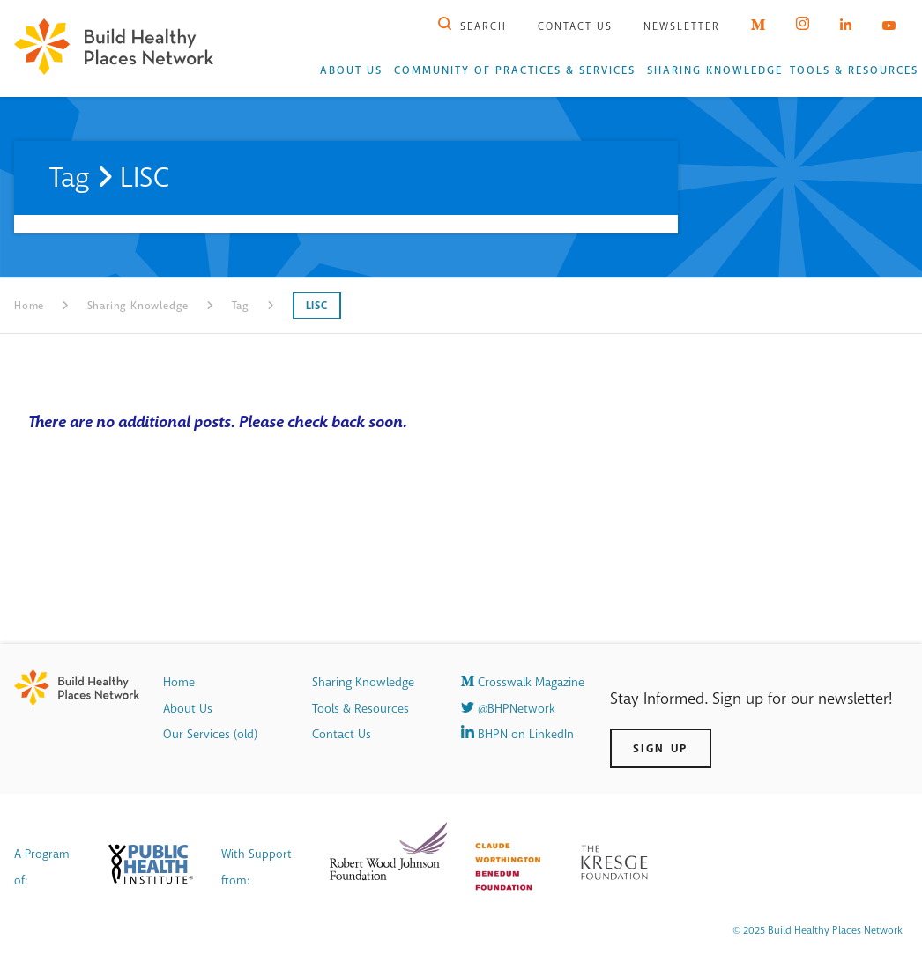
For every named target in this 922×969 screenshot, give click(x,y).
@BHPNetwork (508, 708)
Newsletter (681, 26)
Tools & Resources (854, 70)
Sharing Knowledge (715, 70)
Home (29, 306)
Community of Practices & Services (515, 70)
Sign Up (660, 748)
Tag (240, 306)
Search (472, 26)
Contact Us (575, 26)
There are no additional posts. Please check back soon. (217, 422)
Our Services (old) (210, 734)
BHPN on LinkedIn (517, 734)
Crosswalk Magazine (522, 682)
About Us (351, 70)
